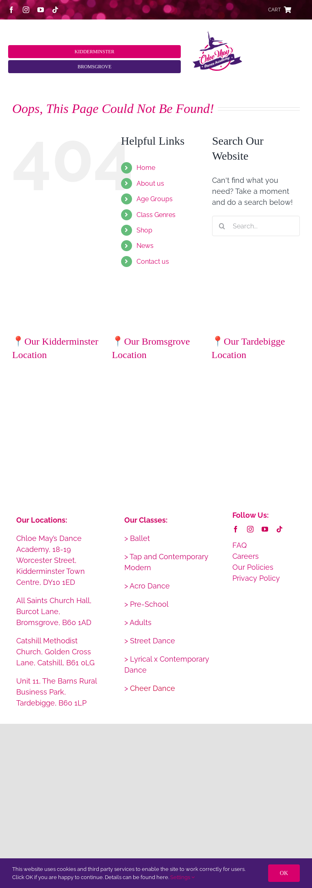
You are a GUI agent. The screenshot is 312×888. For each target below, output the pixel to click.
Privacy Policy (256, 578)
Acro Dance (150, 586)
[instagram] (26, 10)
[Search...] (256, 226)
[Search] (222, 226)
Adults (141, 622)
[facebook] (11, 10)
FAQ (239, 545)
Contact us (152, 261)
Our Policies (252, 567)
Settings (182, 877)
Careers (245, 556)
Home (145, 168)
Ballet (140, 538)
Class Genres (156, 215)
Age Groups (154, 199)
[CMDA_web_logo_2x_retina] (217, 34)
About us (150, 183)
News (145, 246)
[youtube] (40, 10)
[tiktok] (55, 10)
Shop (144, 230)
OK (284, 873)
